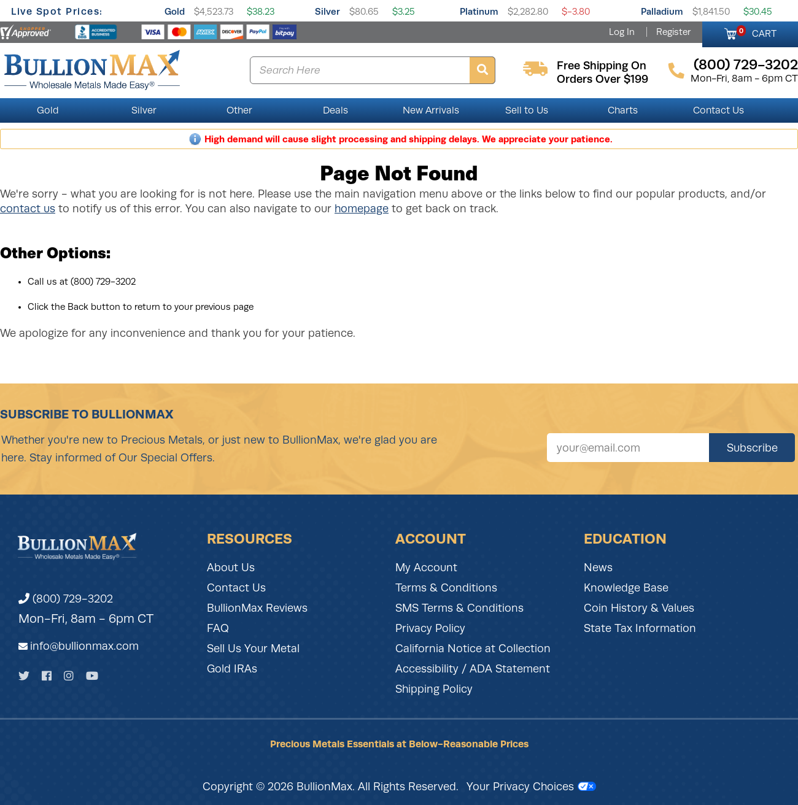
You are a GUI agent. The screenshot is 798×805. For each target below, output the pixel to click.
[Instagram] (69, 676)
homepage (362, 208)
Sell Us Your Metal (253, 648)
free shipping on (601, 66)
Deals (335, 110)
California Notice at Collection (473, 648)
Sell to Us (526, 110)
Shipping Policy (434, 689)
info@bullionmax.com (84, 646)
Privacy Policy (430, 628)
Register (673, 32)
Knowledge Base (626, 588)
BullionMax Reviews (257, 608)
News (598, 567)
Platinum (479, 11)
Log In (622, 32)
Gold (175, 11)
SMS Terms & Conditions (459, 608)
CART (757, 32)
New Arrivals (431, 110)
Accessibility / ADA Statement (472, 669)
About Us (231, 567)
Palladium (662, 11)
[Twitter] (23, 676)
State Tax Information (640, 628)
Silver (327, 11)
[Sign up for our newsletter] (628, 447)
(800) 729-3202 (65, 599)
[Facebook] (47, 676)
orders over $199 (602, 79)
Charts (623, 110)
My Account (426, 567)
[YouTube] (92, 676)
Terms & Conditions (446, 588)
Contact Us (718, 110)
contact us (27, 208)
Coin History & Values (639, 608)
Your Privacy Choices (531, 786)
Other (239, 110)
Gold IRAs (232, 669)
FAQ (218, 628)
